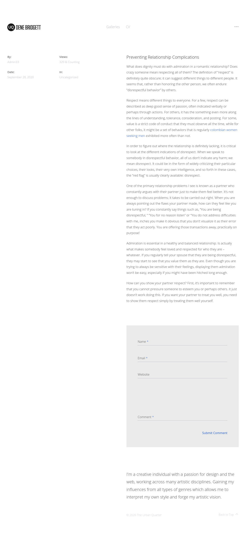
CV (128, 26)
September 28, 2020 (20, 77)
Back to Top (228, 514)
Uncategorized (68, 77)
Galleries (113, 26)
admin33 (13, 62)
